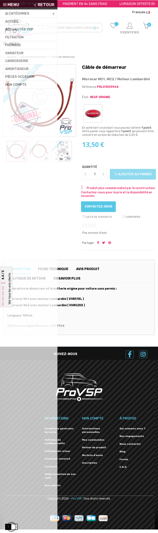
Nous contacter (130, 447)
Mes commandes (93, 443)
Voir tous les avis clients (9, 288)
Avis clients (53, 488)
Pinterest (109, 246)
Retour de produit (94, 450)
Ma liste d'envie (92, 458)
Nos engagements (132, 439)
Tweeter (103, 246)
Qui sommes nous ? (132, 432)
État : (85, 100)
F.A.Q (123, 470)
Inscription (89, 466)
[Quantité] (94, 178)
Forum (124, 462)
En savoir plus (66, 282)
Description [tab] (18, 272)
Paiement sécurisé (57, 462)
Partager (98, 246)
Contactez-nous (98, 210)
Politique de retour (57, 454)
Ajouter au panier (133, 178)
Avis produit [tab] (88, 272)
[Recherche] (72, 27)
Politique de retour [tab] (27, 282)
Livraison (51, 470)
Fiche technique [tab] (53, 272)
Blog (122, 455)
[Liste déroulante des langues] (142, 12)
